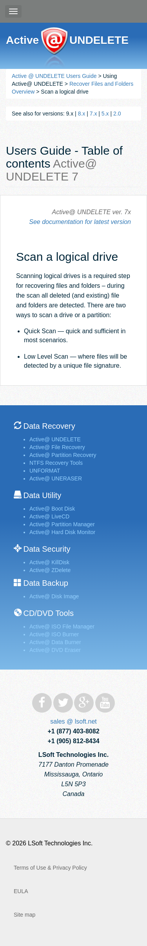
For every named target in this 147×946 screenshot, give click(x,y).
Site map (24, 915)
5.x (105, 113)
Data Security (46, 549)
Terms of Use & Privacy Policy (50, 868)
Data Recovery (49, 426)
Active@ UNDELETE (54, 48)
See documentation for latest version (80, 221)
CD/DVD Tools (48, 613)
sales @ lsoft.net (73, 721)
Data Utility (42, 495)
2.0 (117, 113)
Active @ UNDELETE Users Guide (54, 76)
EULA (21, 891)
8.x (81, 113)
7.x (93, 113)
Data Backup (45, 583)
